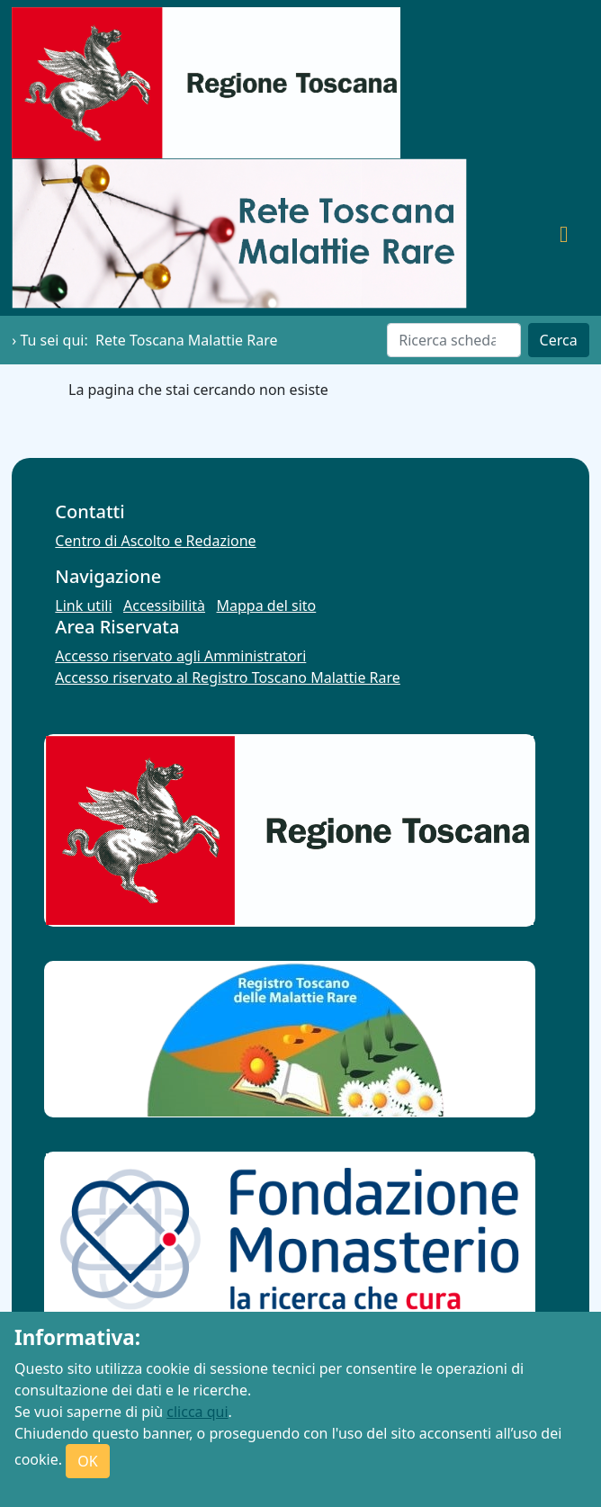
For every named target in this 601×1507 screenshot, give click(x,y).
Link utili (83, 605)
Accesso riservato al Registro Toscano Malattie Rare (227, 677)
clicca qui (197, 1412)
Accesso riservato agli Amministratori (180, 656)
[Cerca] (453, 340)
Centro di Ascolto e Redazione (155, 541)
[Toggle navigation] (564, 233)
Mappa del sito (267, 605)
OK (87, 1461)
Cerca (559, 340)
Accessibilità (164, 605)
